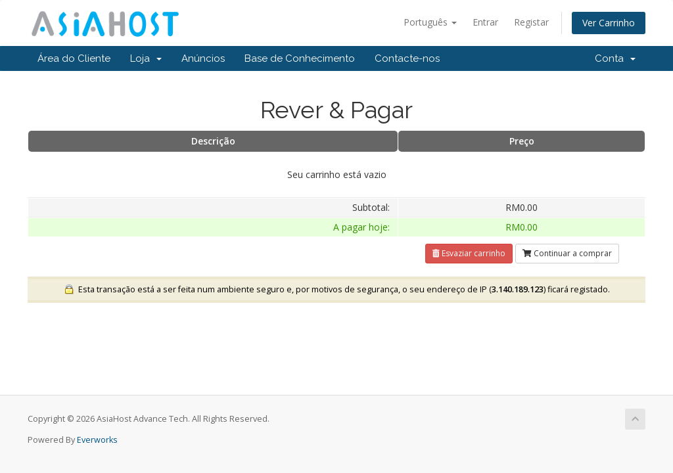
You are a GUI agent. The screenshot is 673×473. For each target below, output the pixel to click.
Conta (615, 58)
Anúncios (203, 58)
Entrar (485, 22)
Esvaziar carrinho (468, 253)
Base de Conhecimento (299, 58)
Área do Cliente (73, 58)
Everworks (97, 439)
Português (430, 22)
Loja (146, 58)
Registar (531, 22)
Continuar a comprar (567, 253)
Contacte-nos (407, 58)
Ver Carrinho (608, 22)
